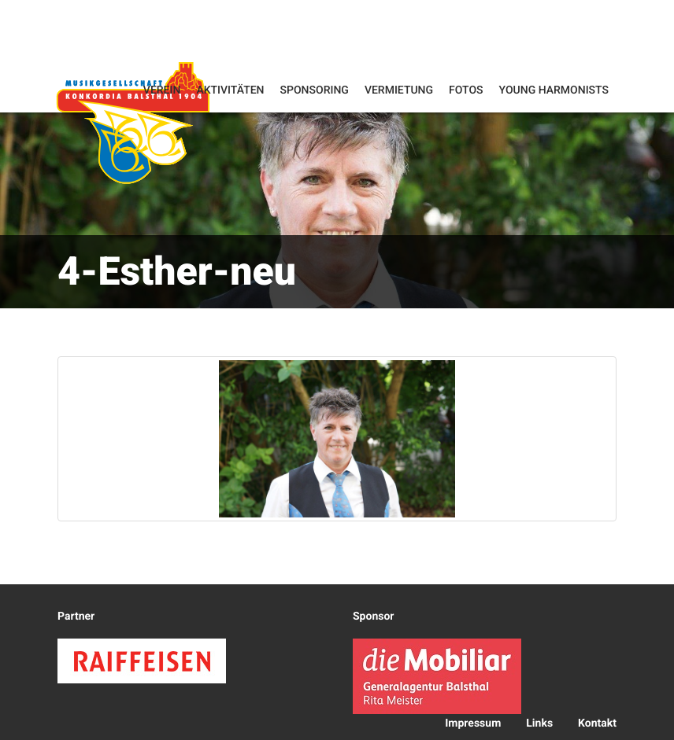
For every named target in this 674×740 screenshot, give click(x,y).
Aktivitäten (230, 90)
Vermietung (399, 90)
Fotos (466, 90)
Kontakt (597, 723)
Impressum (473, 723)
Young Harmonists (554, 90)
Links (539, 723)
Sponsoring (314, 90)
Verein (162, 90)
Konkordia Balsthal (133, 122)
